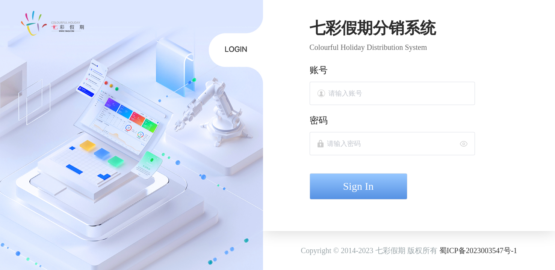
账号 (319, 70)
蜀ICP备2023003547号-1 (478, 250)
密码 (319, 120)
